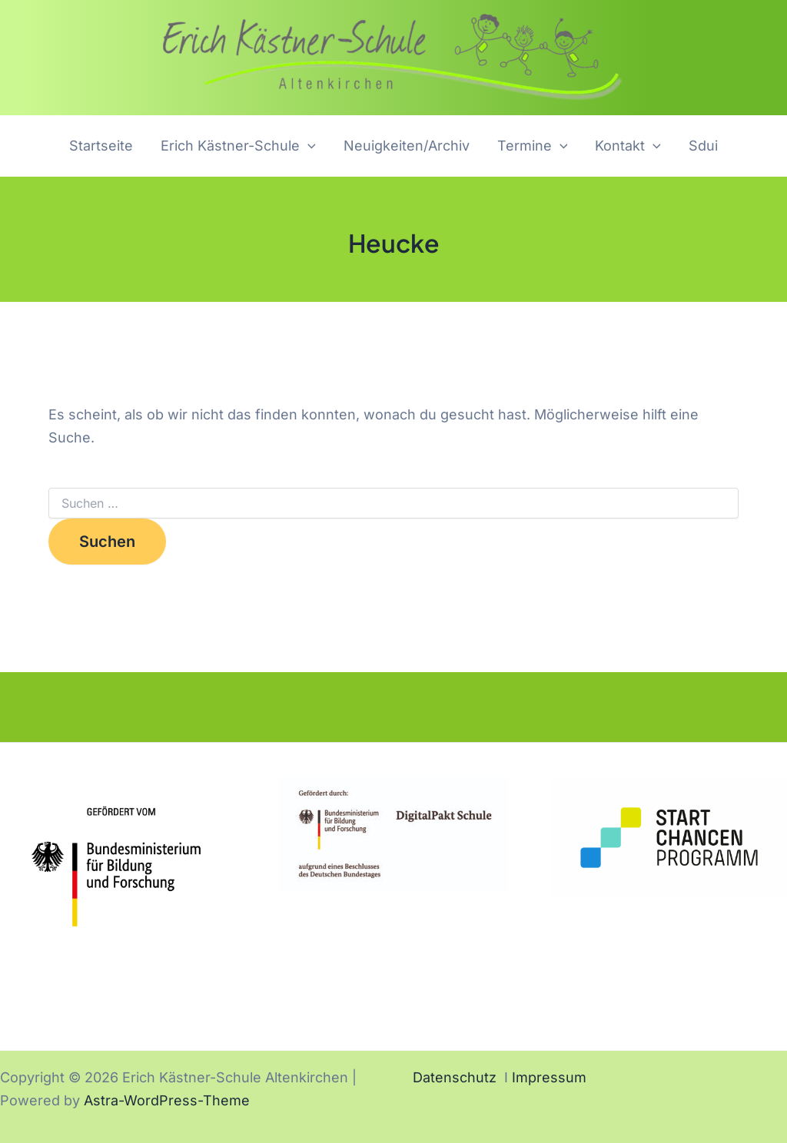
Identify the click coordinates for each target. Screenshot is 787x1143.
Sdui (703, 145)
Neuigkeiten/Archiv (407, 145)
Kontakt (628, 146)
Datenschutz (454, 1077)
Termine (532, 146)
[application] (308, 146)
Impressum (549, 1077)
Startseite (101, 145)
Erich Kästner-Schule (238, 146)
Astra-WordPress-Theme (167, 1100)
